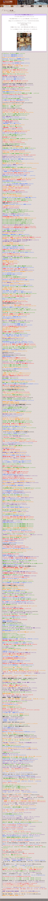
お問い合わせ (45, 4)
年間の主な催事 (33, 4)
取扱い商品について (25, 4)
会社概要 (39, 4)
